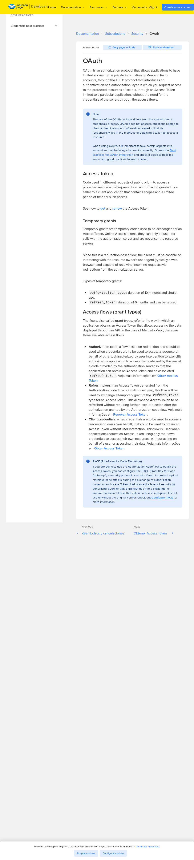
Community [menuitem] (141, 7)
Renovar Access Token (130, 414)
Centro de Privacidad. (148, 846)
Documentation (87, 33)
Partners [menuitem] (120, 7)
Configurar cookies (113, 853)
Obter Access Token (109, 448)
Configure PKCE (162, 497)
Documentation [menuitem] (73, 7)
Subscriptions (115, 33)
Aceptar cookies (86, 853)
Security (137, 33)
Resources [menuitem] (99, 7)
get (102, 208)
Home (52, 7)
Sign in (154, 7)
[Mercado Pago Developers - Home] (28, 7)
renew (117, 208)
